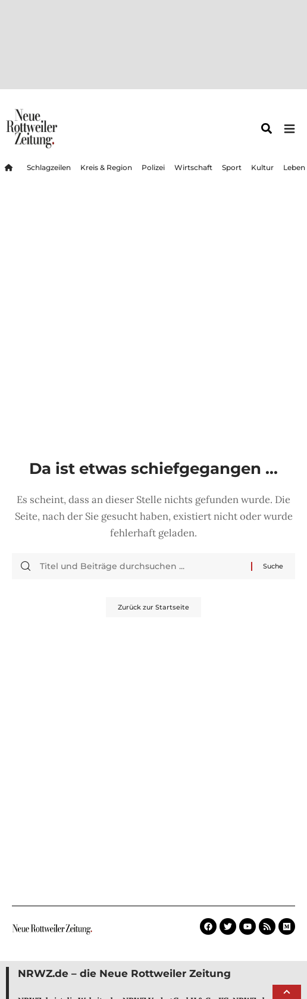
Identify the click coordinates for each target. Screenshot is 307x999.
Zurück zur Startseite (153, 506)
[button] (286, 992)
